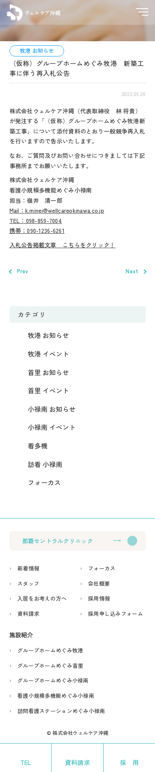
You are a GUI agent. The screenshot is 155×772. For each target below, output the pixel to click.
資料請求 (28, 613)
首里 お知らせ (48, 372)
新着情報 (28, 568)
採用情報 (99, 598)
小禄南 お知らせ (52, 409)
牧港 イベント (48, 354)
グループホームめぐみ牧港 (50, 650)
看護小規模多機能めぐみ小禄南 (55, 695)
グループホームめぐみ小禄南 (53, 680)
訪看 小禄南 (45, 464)
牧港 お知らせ (37, 50)
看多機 (38, 446)
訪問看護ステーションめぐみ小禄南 (61, 711)
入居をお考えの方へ (42, 598)
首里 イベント (48, 390)
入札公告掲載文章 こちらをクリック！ (63, 245)
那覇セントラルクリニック (57, 541)
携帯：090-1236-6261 (37, 230)
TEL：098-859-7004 (36, 220)
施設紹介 (21, 635)
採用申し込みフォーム (115, 613)
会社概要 (99, 583)
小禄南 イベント (52, 427)
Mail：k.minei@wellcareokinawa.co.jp (57, 210)
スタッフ (28, 583)
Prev (23, 271)
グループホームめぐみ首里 (50, 665)
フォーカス (44, 482)
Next (132, 271)
